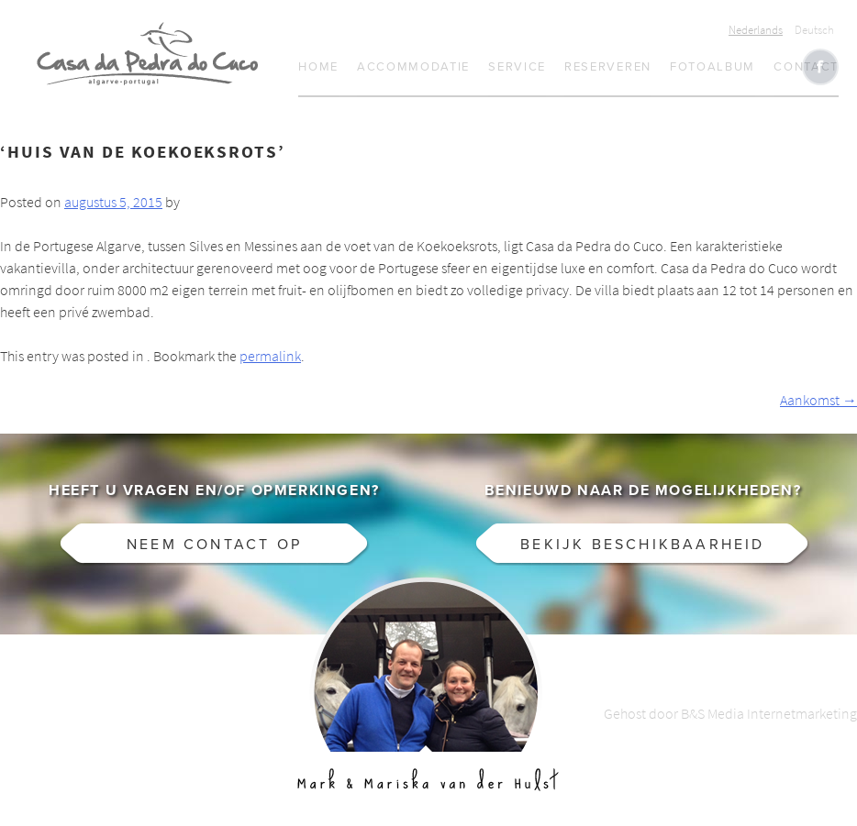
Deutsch (814, 30)
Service (517, 67)
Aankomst (818, 400)
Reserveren (607, 67)
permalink (270, 356)
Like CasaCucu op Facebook (820, 67)
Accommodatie (413, 67)
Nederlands (756, 30)
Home (318, 67)
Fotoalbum (712, 67)
